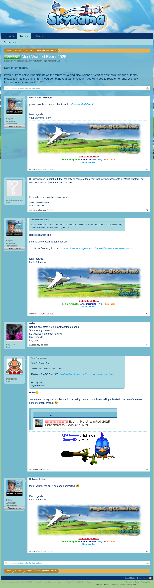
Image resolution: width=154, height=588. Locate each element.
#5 (147, 469)
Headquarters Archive (24, 61)
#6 (147, 551)
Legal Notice (130, 578)
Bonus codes (88, 162)
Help (139, 578)
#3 (147, 314)
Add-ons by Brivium (120, 584)
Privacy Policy (146, 582)
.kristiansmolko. (14, 200)
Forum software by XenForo (25, 582)
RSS (150, 578)
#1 (147, 169)
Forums (24, 36)
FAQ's (101, 159)
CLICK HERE (44, 82)
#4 (147, 345)
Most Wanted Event (82, 104)
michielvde (11, 379)
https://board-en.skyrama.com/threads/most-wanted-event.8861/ (97, 248)
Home (11, 36)
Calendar (39, 36)
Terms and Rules (132, 582)
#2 (147, 210)
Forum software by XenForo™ (71, 582)
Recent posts (10, 42)
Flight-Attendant (49, 61)
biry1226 (10, 344)
